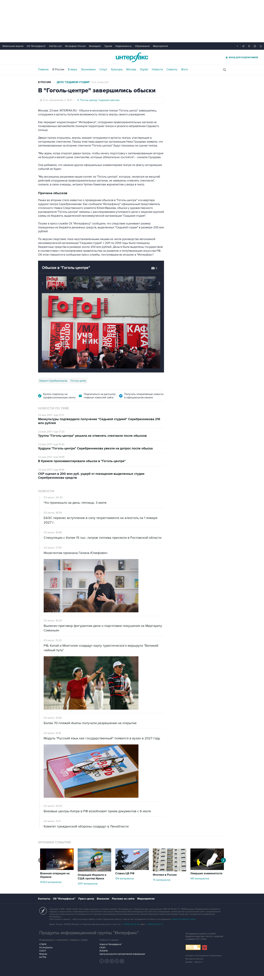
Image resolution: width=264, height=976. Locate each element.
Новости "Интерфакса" (111, 944)
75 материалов (161, 879)
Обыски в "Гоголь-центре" (66, 267)
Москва (131, 69)
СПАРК (43, 944)
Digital (144, 69)
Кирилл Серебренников (53, 380)
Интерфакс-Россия (75, 46)
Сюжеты (172, 69)
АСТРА (42, 957)
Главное (43, 69)
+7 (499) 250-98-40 (130, 924)
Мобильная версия (13, 46)
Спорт (103, 69)
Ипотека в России (165, 875)
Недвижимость (123, 46)
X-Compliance (45, 947)
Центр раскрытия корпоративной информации (122, 954)
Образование (142, 46)
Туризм (108, 46)
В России (58, 69)
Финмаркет (95, 46)
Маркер (43, 954)
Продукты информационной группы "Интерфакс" (89, 933)
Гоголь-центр (78, 380)
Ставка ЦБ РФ (125, 873)
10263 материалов (50, 882)
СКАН (102, 947)
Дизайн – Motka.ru (194, 962)
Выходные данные (194, 959)
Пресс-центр (86, 898)
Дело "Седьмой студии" (73, 82)
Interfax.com (55, 46)
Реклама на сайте (123, 898)
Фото (184, 69)
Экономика (88, 69)
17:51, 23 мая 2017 (100, 82)
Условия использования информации (203, 955)
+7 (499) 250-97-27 (154, 924)
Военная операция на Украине (55, 875)
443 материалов (199, 878)
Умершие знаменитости (206, 873)
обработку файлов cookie (183, 919)
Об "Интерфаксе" (36, 46)
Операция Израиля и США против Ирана (92, 876)
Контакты (44, 898)
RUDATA (104, 950)
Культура (117, 69)
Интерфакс (132, 57)
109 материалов (124, 878)
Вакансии (103, 898)
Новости (157, 69)
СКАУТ (42, 950)
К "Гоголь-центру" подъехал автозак (99, 100)
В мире (72, 69)
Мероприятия (160, 46)
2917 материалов (87, 883)
